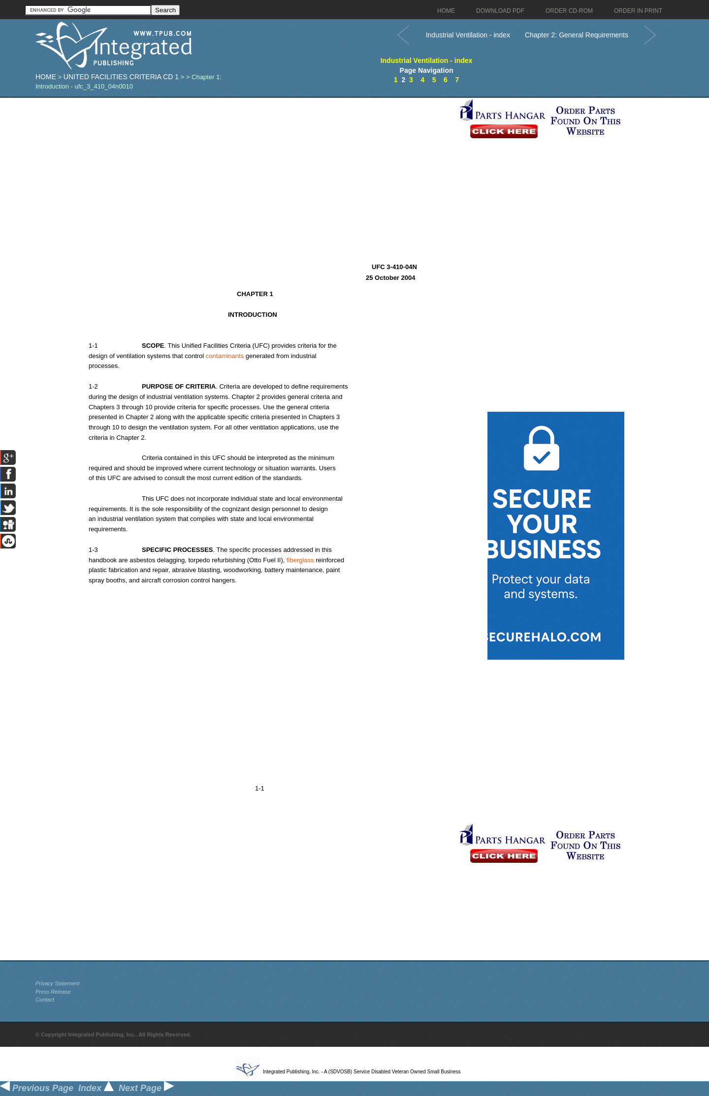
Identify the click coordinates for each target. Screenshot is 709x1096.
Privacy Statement (57, 983)
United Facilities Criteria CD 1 (121, 77)
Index (96, 1088)
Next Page (146, 1088)
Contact (44, 1000)
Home (45, 77)
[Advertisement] (244, 167)
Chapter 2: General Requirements (576, 35)
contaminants (225, 356)
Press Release (53, 992)
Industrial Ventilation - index (468, 35)
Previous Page (36, 1088)
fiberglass (300, 560)
